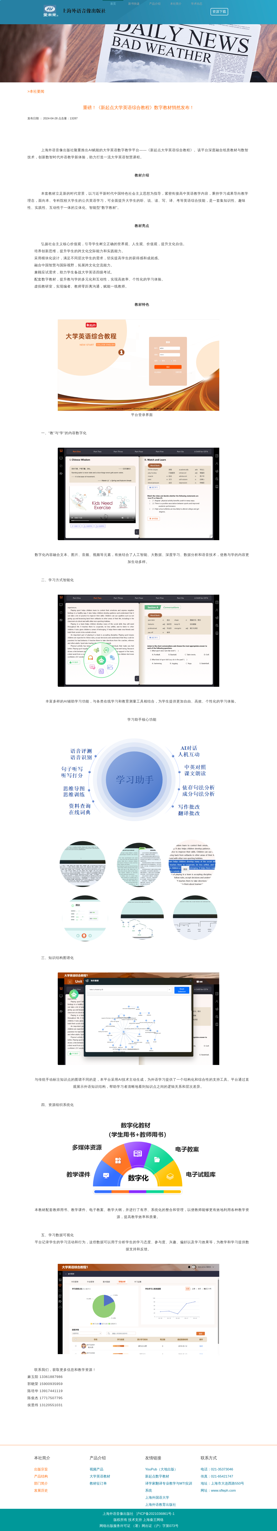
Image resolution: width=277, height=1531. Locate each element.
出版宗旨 (41, 1469)
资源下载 (219, 12)
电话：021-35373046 (217, 1469)
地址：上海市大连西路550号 (222, 1483)
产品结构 (41, 1476)
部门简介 (41, 1483)
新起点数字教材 (157, 1476)
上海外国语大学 (157, 1497)
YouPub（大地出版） (161, 1469)
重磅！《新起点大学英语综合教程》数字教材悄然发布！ (138, 107)
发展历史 (41, 1490)
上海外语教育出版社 (160, 1505)
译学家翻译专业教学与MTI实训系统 (168, 1487)
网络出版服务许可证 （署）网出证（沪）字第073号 (139, 1526)
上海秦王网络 (153, 1520)
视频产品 (96, 1469)
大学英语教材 (100, 1476)
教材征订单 (98, 1483)
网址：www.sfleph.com (218, 1490)
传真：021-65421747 (217, 1476)
